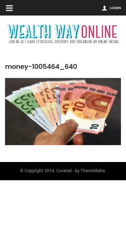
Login (115, 7)
